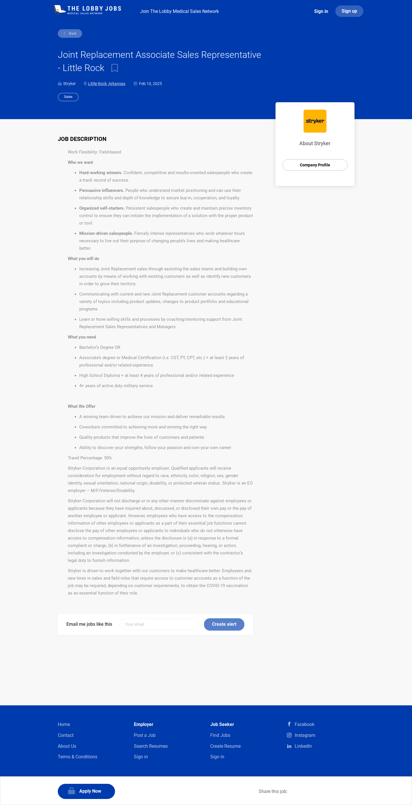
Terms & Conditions (77, 756)
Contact (66, 735)
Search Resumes (151, 746)
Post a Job (145, 735)
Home (64, 724)
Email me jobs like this (89, 624)
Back (72, 34)
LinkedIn (303, 746)
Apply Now (90, 791)
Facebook (304, 724)
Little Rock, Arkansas (106, 83)
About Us (67, 746)
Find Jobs (220, 735)
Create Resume (225, 746)
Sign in (321, 11)
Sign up (349, 11)
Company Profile (315, 165)
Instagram (305, 735)
